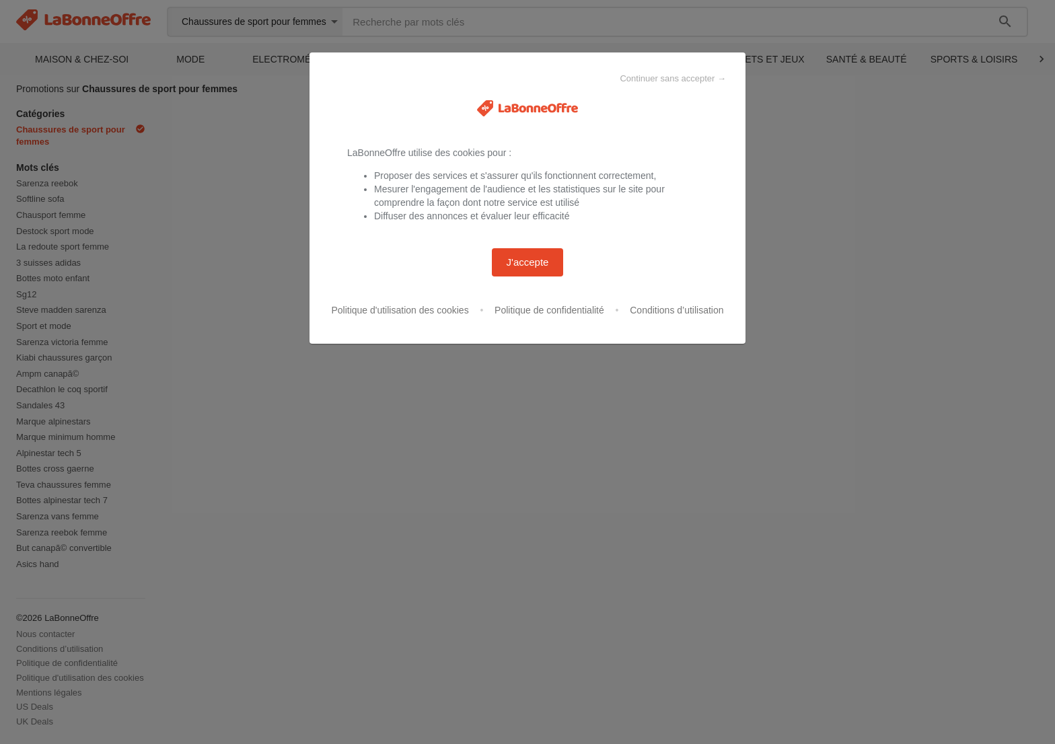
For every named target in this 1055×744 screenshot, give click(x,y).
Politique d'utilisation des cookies (399, 310)
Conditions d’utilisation (676, 310)
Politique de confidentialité (549, 310)
